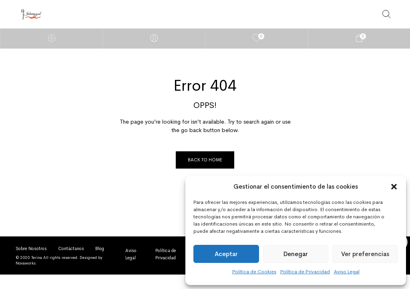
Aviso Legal (347, 272)
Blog (99, 248)
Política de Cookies (254, 272)
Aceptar (226, 254)
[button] (394, 187)
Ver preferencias (365, 254)
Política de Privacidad (305, 272)
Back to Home (205, 160)
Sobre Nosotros (31, 248)
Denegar (295, 254)
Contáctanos (71, 248)
